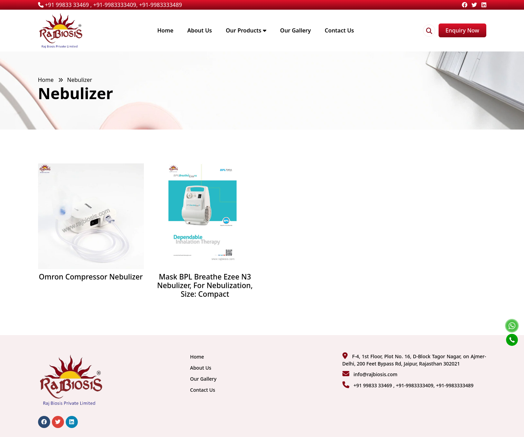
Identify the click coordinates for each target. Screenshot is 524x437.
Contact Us (339, 30)
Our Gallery (295, 30)
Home (165, 30)
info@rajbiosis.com (375, 374)
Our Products (246, 30)
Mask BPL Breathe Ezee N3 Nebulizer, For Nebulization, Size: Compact (204, 286)
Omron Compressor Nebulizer (91, 277)
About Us (199, 30)
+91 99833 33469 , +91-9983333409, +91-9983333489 (110, 5)
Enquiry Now (462, 30)
